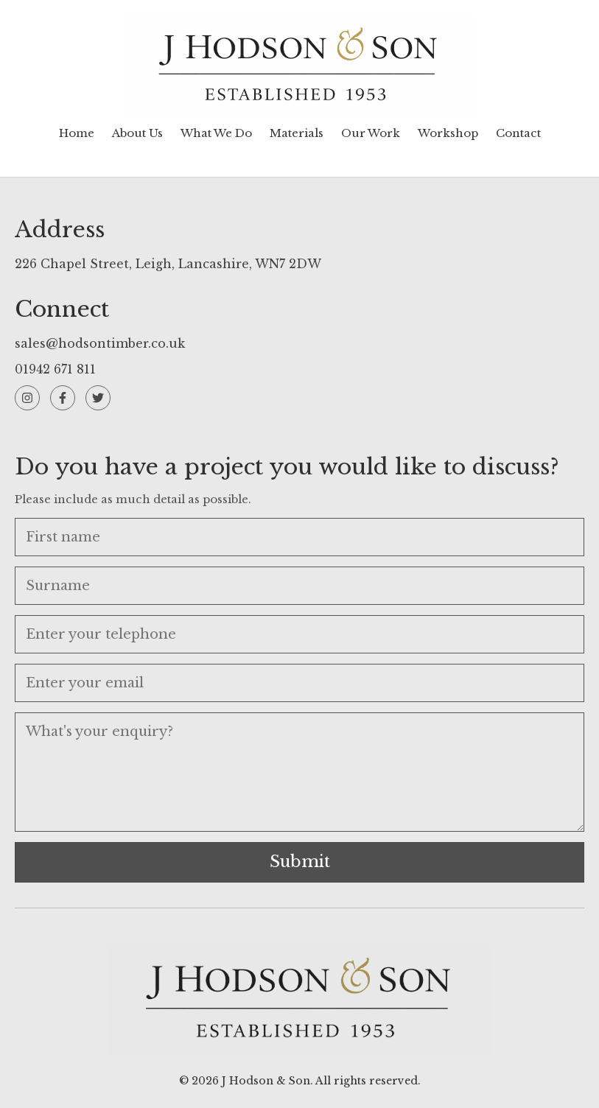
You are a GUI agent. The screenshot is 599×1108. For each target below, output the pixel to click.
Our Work (370, 133)
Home (76, 133)
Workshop (448, 133)
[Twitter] (98, 397)
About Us (137, 133)
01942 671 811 (55, 369)
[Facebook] (62, 397)
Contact (518, 133)
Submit (300, 862)
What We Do (216, 133)
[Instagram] (27, 397)
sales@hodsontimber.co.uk (100, 343)
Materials (296, 133)
